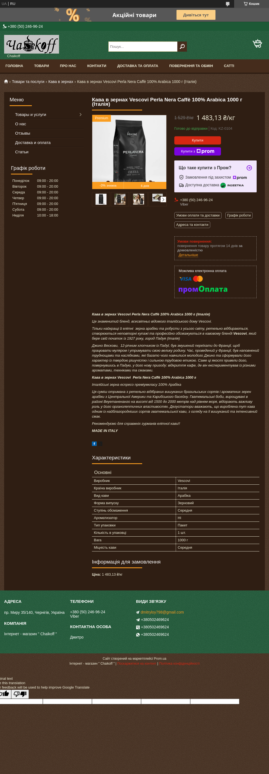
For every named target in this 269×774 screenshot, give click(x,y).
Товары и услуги (30, 114)
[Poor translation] (20, 694)
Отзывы (22, 133)
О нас (20, 123)
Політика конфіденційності (179, 663)
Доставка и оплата (33, 142)
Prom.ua (160, 659)
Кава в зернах (60, 81)
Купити (197, 140)
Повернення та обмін (191, 66)
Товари (41, 66)
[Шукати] (182, 46)
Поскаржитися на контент (136, 663)
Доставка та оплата (137, 66)
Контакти (97, 66)
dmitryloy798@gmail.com (162, 612)
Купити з (197, 151)
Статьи (22, 151)
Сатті (229, 66)
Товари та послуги (28, 81)
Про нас (68, 66)
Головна (14, 66)
